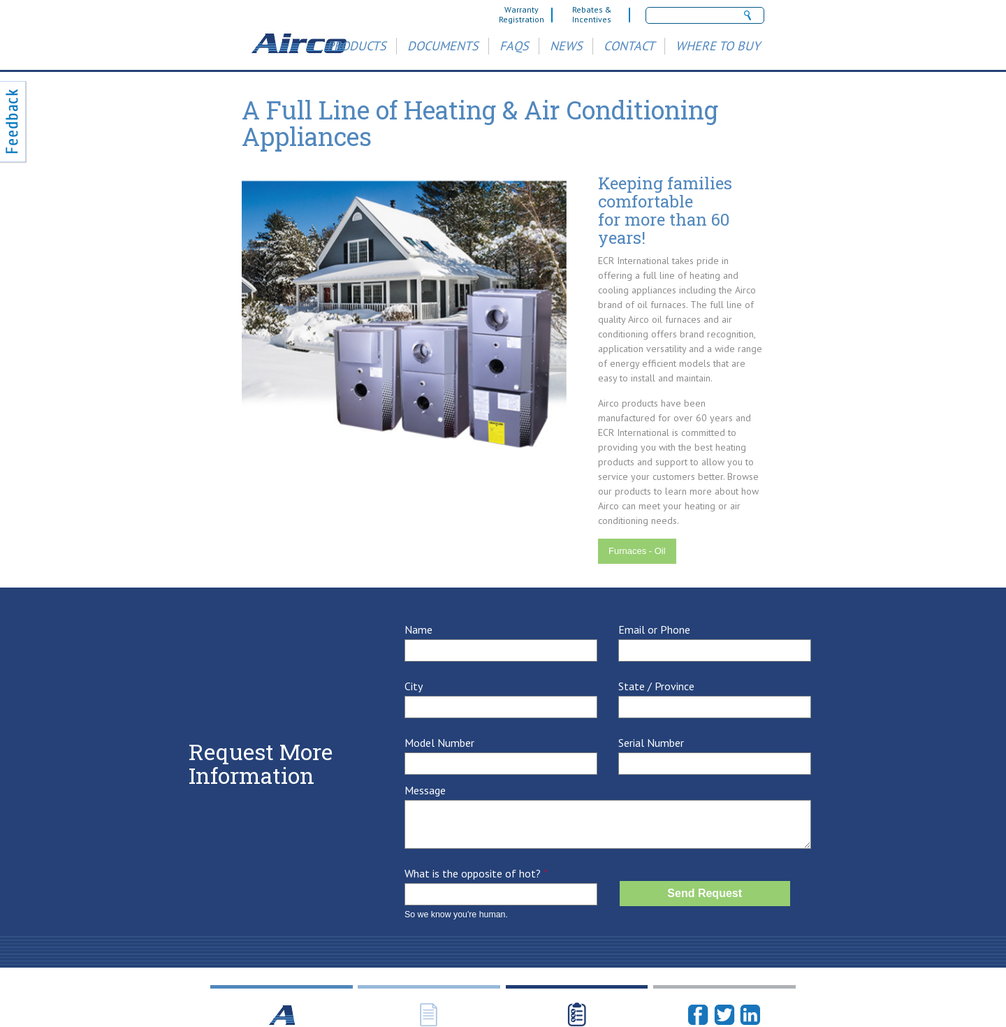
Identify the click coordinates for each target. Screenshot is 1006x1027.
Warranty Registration (521, 14)
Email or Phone (654, 629)
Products (356, 46)
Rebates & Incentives (592, 14)
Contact (629, 46)
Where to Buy (718, 46)
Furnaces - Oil (637, 551)
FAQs (514, 46)
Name (418, 629)
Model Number (439, 743)
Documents (443, 46)
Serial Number (651, 743)
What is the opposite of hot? (476, 873)
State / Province (656, 686)
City (413, 686)
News (566, 46)
